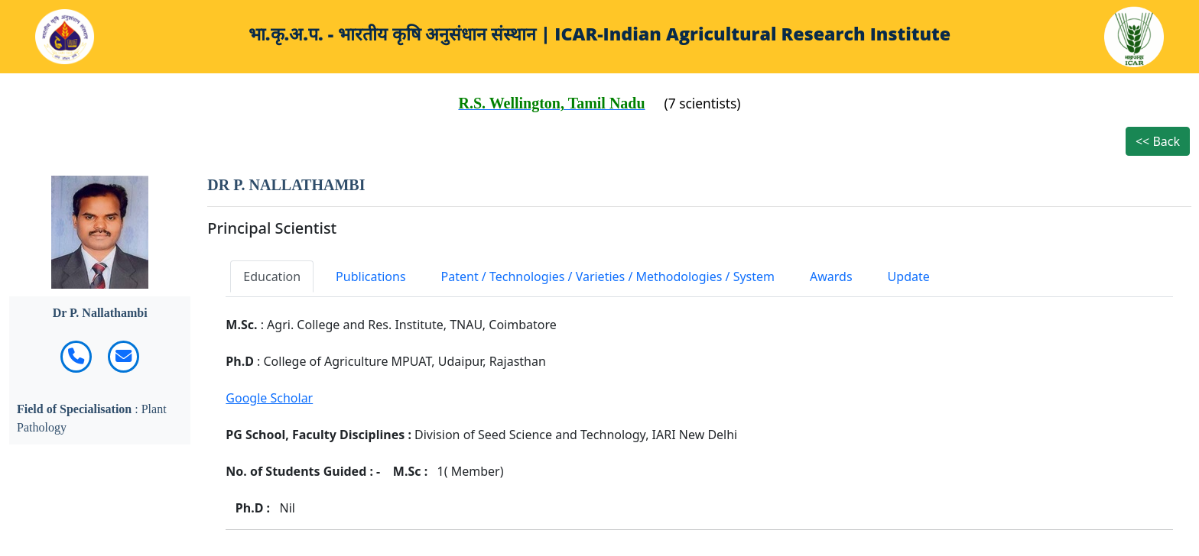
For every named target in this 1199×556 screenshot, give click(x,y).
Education (272, 276)
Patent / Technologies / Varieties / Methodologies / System (608, 276)
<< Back (1158, 141)
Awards (831, 276)
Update (909, 276)
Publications (370, 276)
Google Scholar (269, 398)
